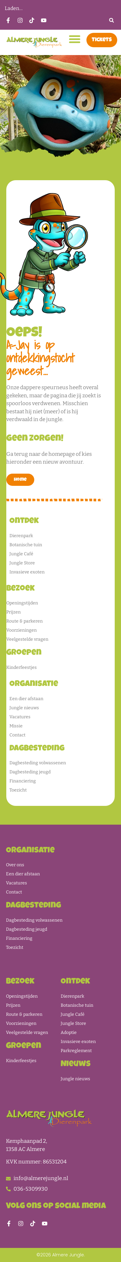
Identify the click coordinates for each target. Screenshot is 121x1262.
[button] (111, 20)
